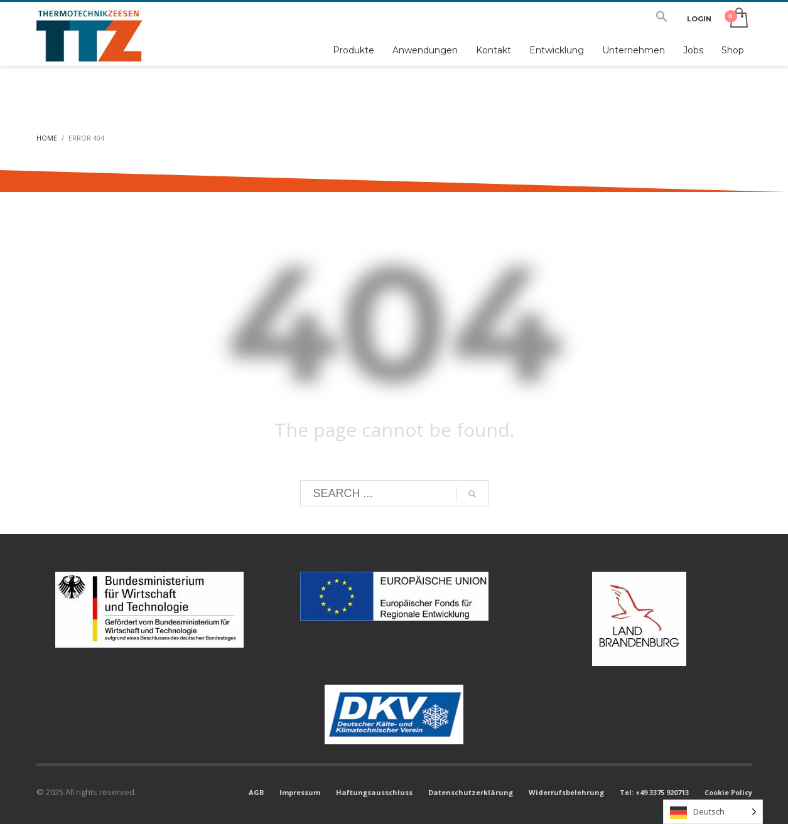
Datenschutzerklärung (470, 792)
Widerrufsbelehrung (566, 792)
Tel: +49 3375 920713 (654, 792)
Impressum (299, 792)
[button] (662, 19)
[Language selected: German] (713, 812)
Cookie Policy (728, 792)
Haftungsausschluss (374, 792)
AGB (256, 792)
